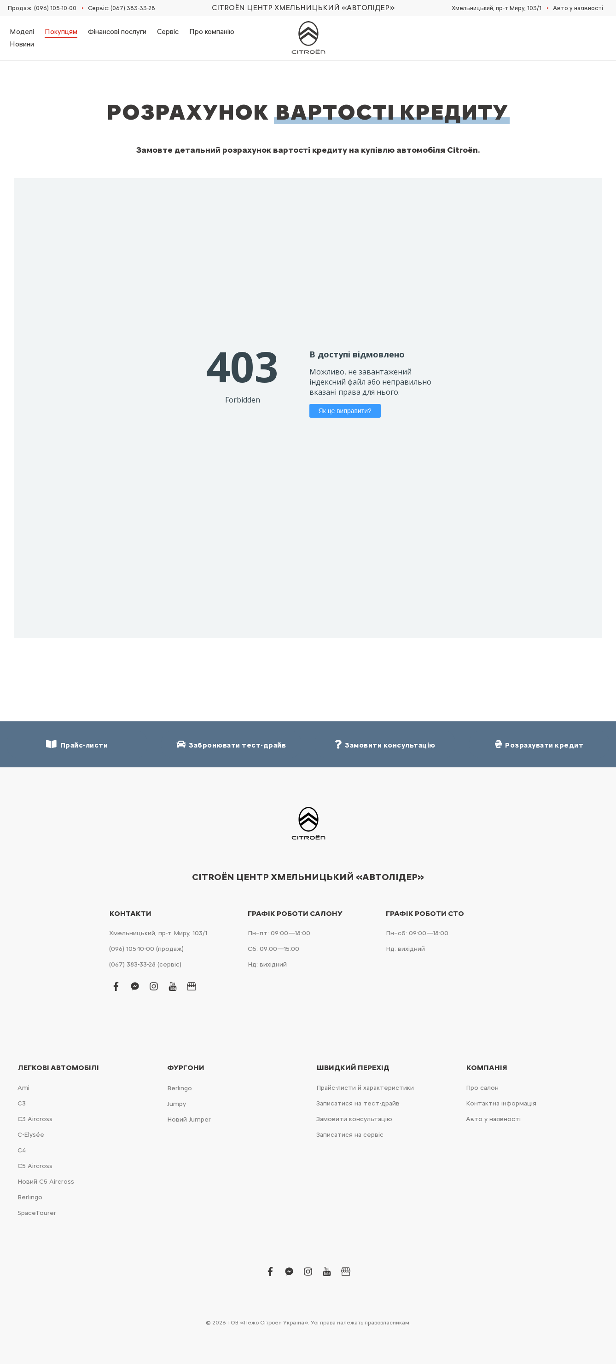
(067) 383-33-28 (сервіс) (145, 964)
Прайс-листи (77, 744)
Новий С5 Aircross (45, 1182)
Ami (23, 1088)
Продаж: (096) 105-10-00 (42, 8)
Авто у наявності (578, 8)
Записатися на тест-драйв (358, 1103)
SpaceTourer (36, 1213)
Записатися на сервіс (350, 1135)
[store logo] (308, 38)
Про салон (482, 1088)
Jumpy (176, 1104)
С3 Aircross (34, 1119)
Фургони (185, 1068)
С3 (21, 1103)
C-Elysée (30, 1135)
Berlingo (29, 1197)
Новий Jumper (189, 1119)
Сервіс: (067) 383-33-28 (121, 8)
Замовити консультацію (354, 1119)
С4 (21, 1150)
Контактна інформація (501, 1103)
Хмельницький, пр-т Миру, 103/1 (496, 8)
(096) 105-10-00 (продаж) (146, 949)
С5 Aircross (34, 1166)
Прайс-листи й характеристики (365, 1088)
